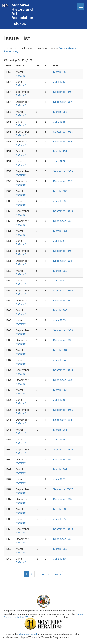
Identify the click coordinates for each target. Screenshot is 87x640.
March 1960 (60, 191)
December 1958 (62, 141)
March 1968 (60, 509)
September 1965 (63, 409)
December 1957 (62, 101)
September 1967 (63, 489)
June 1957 (59, 81)
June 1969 (59, 558)
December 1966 (62, 459)
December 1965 (62, 419)
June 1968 (59, 519)
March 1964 (60, 350)
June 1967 (59, 479)
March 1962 (60, 270)
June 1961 (59, 240)
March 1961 (60, 231)
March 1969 (60, 548)
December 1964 (62, 379)
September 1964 (63, 370)
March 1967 (60, 469)
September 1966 (63, 449)
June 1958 (59, 121)
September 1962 (63, 290)
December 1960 (62, 221)
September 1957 (63, 91)
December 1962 (62, 300)
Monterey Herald (28, 634)
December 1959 (62, 181)
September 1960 (63, 211)
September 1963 (63, 330)
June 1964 (59, 360)
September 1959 (63, 171)
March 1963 (60, 310)
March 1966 (60, 429)
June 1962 (59, 280)
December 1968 (62, 538)
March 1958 (60, 111)
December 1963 (62, 340)
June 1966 (59, 439)
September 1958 (63, 131)
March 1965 (60, 389)
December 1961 (62, 260)
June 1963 (59, 320)
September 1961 (62, 250)
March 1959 (60, 151)
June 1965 (59, 399)
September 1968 (63, 528)
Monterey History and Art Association (22, 11)
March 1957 (60, 72)
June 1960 (59, 201)
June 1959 (59, 161)
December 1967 (62, 499)
